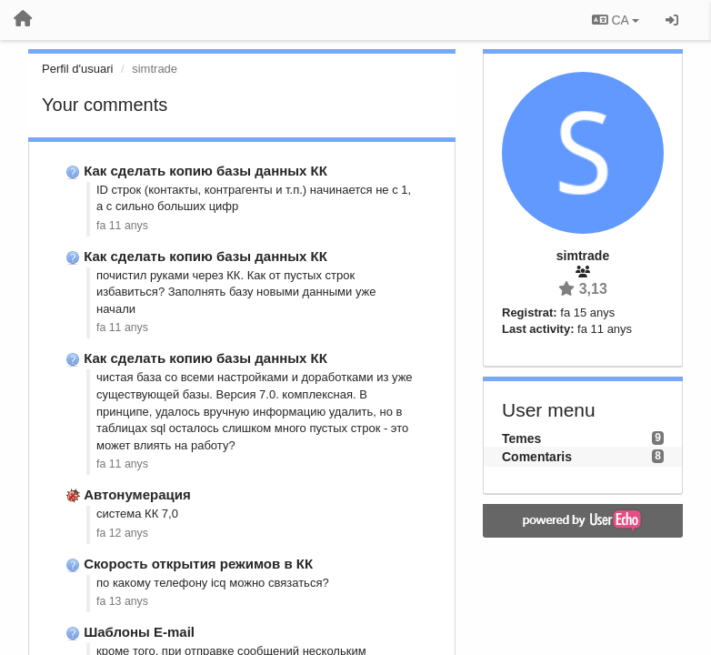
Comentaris (537, 456)
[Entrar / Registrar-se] (672, 20)
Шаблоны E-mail (139, 632)
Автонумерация (137, 494)
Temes (521, 438)
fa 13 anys (122, 601)
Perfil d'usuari (77, 69)
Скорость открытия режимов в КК (198, 563)
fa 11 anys (122, 225)
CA (615, 20)
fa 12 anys (122, 533)
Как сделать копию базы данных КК (205, 170)
